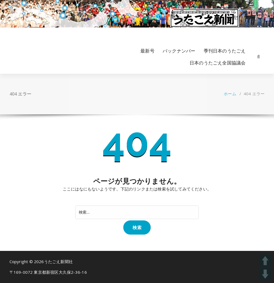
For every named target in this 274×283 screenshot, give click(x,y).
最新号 (147, 51)
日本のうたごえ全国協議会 (217, 63)
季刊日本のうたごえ (225, 51)
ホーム (230, 93)
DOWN (265, 274)
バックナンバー (179, 51)
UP (265, 260)
